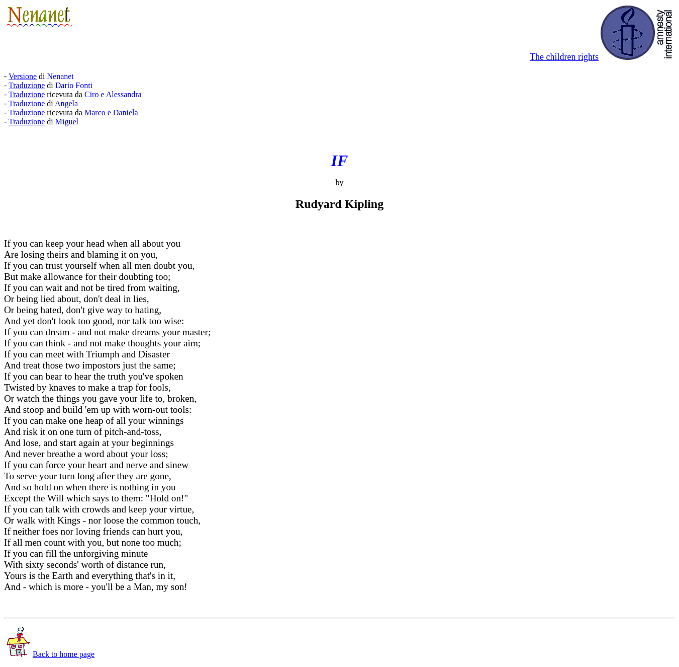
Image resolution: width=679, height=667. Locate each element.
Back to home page (50, 654)
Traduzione (27, 85)
